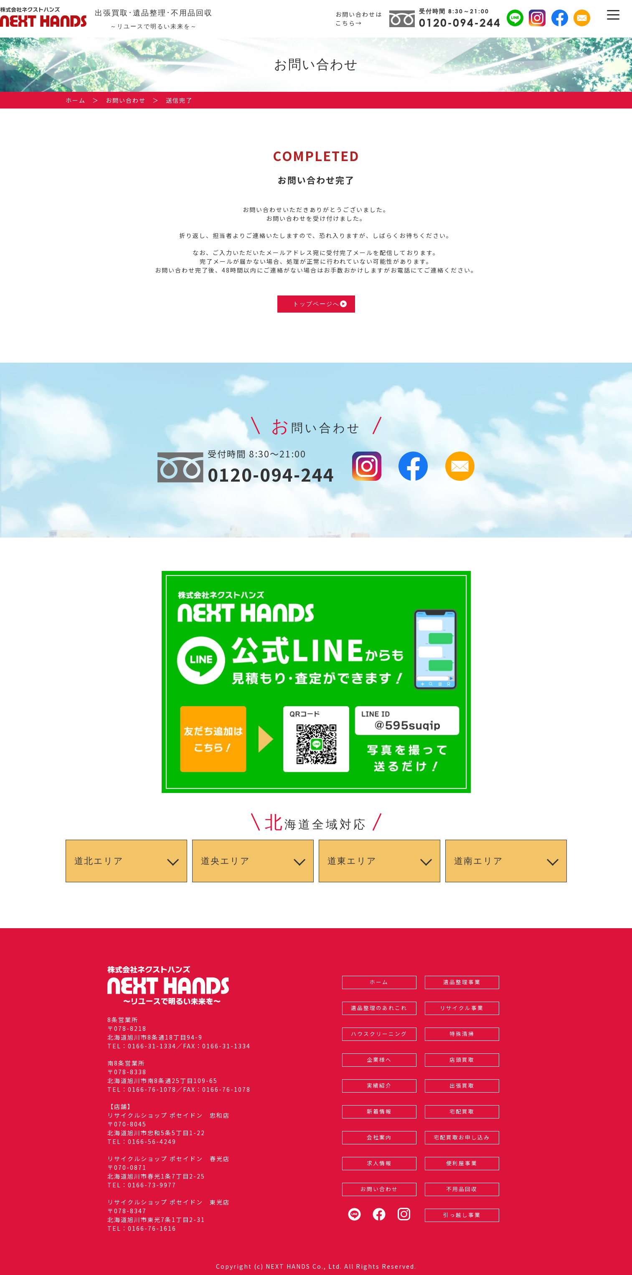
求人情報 (379, 1163)
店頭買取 (462, 1059)
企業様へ (379, 1059)
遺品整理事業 (462, 982)
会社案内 (379, 1137)
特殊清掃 (462, 1034)
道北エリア (99, 861)
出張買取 (462, 1085)
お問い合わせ (379, 1189)
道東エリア (352, 861)
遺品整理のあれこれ (379, 1008)
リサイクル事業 (462, 1008)
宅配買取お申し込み (462, 1137)
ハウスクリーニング (379, 1034)
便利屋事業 (461, 1163)
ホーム (379, 982)
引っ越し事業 (462, 1215)
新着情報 (379, 1111)
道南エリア (478, 861)
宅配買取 (462, 1111)
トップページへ (320, 304)
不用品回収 (461, 1189)
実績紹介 (379, 1085)
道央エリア (225, 861)
